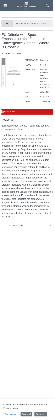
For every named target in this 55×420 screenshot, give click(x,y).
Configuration (11, 414)
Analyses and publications (30, 23)
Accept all (26, 414)
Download (8, 111)
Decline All (40, 414)
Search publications (29, 225)
